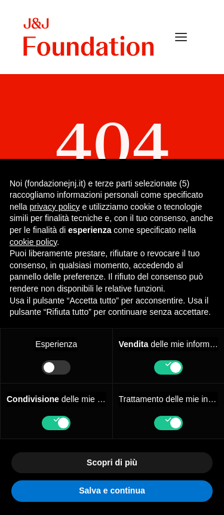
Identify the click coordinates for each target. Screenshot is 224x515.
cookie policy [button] (33, 242)
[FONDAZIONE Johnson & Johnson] (89, 37)
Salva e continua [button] (112, 490)
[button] (181, 37)
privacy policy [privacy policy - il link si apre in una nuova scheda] (54, 206)
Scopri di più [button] (112, 462)
